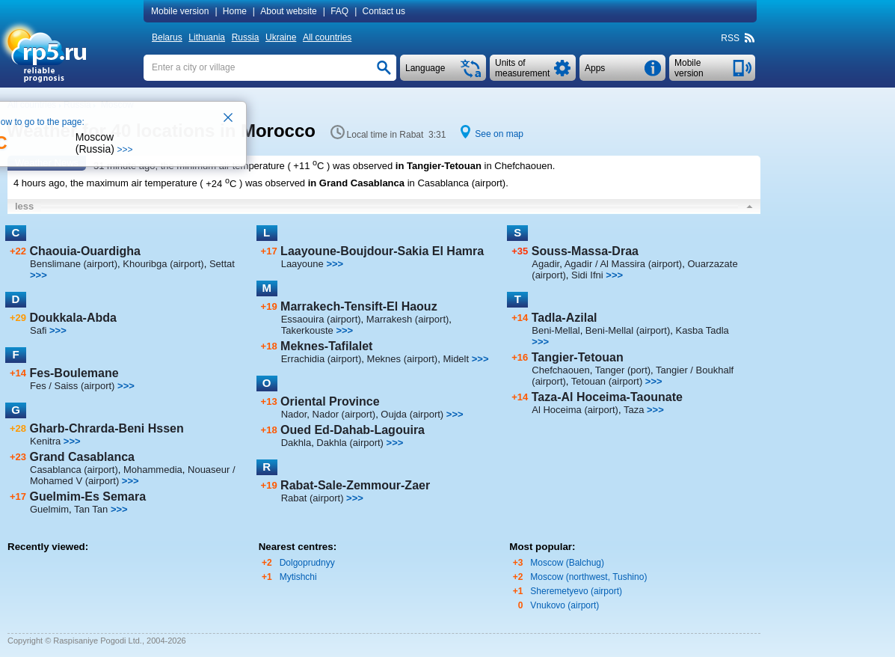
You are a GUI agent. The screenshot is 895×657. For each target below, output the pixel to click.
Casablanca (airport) (74, 469)
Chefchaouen (560, 370)
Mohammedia (152, 469)
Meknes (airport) (402, 358)
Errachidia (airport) (321, 358)
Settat (222, 263)
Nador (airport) (344, 414)
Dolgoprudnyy (307, 562)
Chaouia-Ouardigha (84, 251)
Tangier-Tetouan (578, 357)
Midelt (456, 358)
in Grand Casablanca (356, 183)
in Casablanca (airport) (456, 183)
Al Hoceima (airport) (575, 409)
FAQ (339, 11)
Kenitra (45, 441)
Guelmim (49, 509)
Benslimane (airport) (73, 263)
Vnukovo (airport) (564, 605)
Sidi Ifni (587, 275)
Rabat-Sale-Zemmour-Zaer (355, 485)
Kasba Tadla (702, 330)
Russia (245, 37)
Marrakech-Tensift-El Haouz (358, 306)
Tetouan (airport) (606, 381)
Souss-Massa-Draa (585, 251)
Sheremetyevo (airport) (576, 591)
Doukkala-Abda (72, 317)
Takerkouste (307, 330)
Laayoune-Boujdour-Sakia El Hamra (382, 251)
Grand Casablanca (82, 456)
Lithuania (206, 37)
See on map (499, 134)
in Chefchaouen (519, 165)
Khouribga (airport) (163, 263)
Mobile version (180, 11)
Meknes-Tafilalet (326, 346)
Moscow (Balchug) (567, 562)
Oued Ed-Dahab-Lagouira (352, 430)
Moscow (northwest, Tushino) (588, 577)
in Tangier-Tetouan (439, 165)
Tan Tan (91, 509)
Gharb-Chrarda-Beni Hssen (106, 428)
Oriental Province (330, 401)
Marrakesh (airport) (407, 319)
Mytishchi (298, 577)
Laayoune (302, 263)
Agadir (545, 263)
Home (235, 11)
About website (288, 11)
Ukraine (280, 37)
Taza (634, 409)
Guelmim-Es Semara (87, 496)
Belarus (167, 37)
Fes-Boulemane (73, 373)
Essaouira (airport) (321, 319)
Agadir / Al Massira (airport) (624, 263)
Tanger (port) (623, 370)
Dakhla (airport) (350, 442)
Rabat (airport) (312, 498)
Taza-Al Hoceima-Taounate (607, 397)
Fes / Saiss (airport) (72, 385)
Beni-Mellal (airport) (627, 330)
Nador (294, 414)
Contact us (384, 11)
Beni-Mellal (555, 330)
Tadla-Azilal (564, 317)
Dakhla (296, 442)
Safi (38, 330)
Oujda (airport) (412, 414)
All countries (327, 37)
